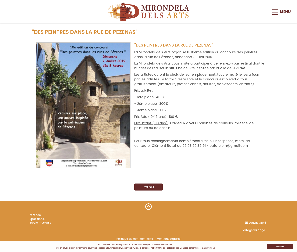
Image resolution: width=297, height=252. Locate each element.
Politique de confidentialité (134, 239)
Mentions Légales (169, 239)
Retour (149, 187)
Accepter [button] (280, 246)
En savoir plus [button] (208, 248)
